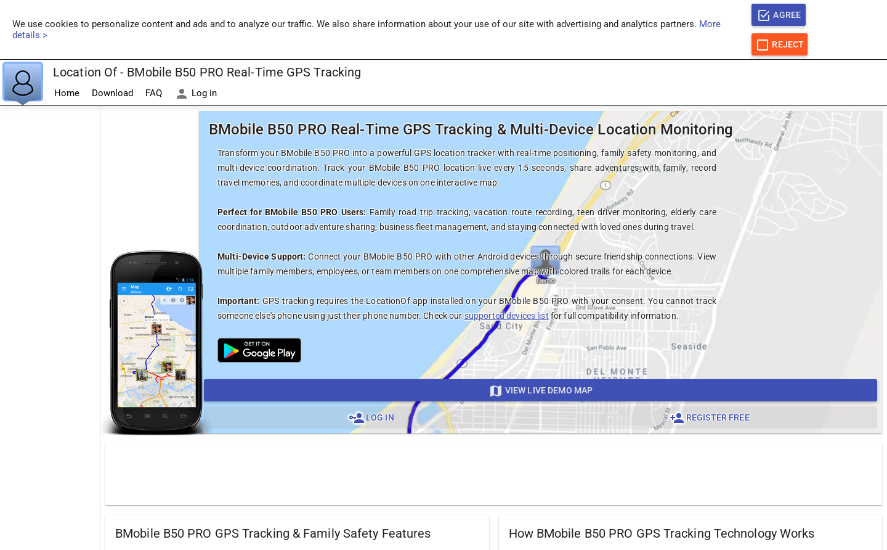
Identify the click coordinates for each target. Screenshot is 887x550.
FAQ (153, 93)
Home (66, 93)
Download (112, 93)
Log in (195, 93)
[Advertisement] (50, 292)
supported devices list (506, 316)
